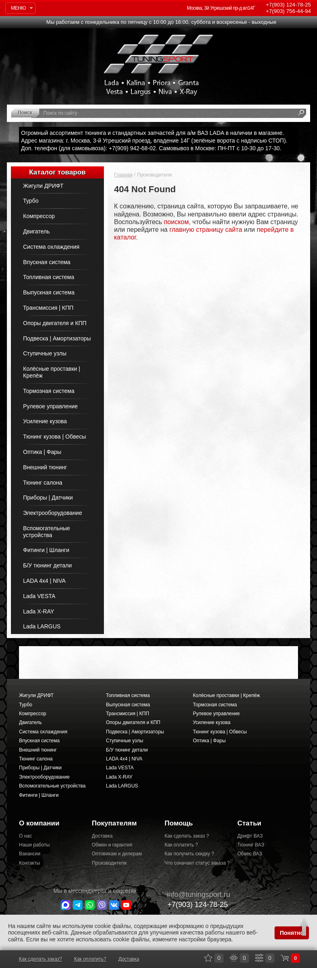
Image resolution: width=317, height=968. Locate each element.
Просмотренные (234, 958)
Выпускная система (48, 292)
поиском (176, 221)
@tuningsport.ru (194, 894)
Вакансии (29, 854)
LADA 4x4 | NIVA (44, 580)
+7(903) (193, 904)
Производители (109, 863)
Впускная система (46, 262)
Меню (18, 8)
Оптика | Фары (42, 452)
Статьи (249, 823)
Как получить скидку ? (189, 854)
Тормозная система (48, 391)
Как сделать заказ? (40, 959)
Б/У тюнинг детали (47, 565)
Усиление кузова (45, 421)
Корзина (285, 958)
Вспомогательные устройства (46, 531)
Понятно (292, 933)
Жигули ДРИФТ (43, 186)
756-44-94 (288, 11)
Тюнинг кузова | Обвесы (54, 436)
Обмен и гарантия (112, 845)
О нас (25, 836)
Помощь (179, 823)
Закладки (208, 958)
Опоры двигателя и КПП (55, 323)
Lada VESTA (39, 596)
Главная (123, 175)
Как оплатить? (90, 959)
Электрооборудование (52, 513)
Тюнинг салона (42, 482)
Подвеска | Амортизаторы (57, 338)
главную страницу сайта (205, 229)
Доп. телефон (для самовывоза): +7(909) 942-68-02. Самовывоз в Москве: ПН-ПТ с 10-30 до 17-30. (151, 148)
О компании (39, 823)
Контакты (29, 863)
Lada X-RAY (38, 611)
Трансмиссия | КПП (48, 307)
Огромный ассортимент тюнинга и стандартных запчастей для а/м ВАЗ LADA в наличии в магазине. (152, 133)
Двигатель (36, 231)
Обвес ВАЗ (249, 854)
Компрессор (39, 216)
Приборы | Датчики (48, 497)
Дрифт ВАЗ (250, 836)
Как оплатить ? (181, 845)
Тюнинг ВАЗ (250, 845)
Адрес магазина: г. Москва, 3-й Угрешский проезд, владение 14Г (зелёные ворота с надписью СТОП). (154, 140)
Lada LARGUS (42, 626)
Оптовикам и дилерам (117, 854)
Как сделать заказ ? (187, 836)
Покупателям (114, 823)
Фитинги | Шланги (46, 550)
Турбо (30, 200)
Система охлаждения (51, 247)
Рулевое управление (50, 406)
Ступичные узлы (44, 353)
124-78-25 (288, 5)
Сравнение (259, 958)
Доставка (102, 836)
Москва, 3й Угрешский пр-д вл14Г (221, 8)
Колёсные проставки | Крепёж (51, 372)
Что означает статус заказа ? (195, 863)
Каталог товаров (57, 172)
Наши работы (34, 845)
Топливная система (48, 277)
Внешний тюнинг (45, 467)
